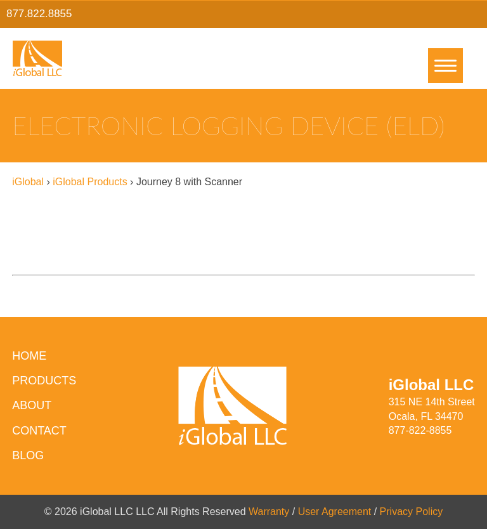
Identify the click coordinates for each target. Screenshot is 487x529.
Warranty (269, 511)
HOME (29, 355)
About (31, 405)
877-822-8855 (420, 430)
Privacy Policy (411, 511)
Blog (28, 455)
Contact (39, 430)
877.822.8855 (39, 14)
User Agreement (335, 511)
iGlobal (28, 181)
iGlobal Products (90, 181)
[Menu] (445, 65)
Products (44, 380)
